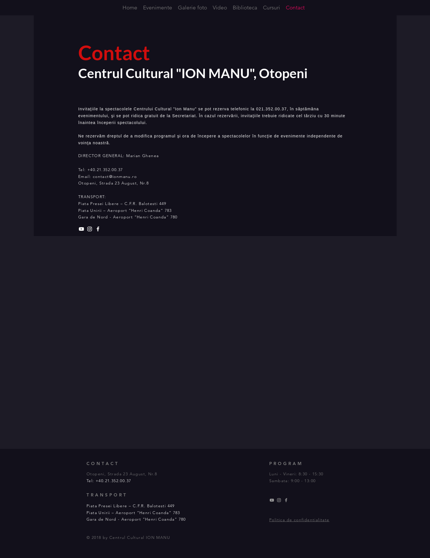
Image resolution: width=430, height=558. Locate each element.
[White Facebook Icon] (98, 229)
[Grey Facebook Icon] (286, 500)
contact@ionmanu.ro (115, 176)
